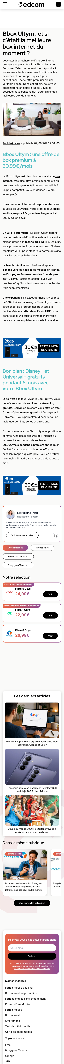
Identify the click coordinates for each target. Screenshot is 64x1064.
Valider (32, 956)
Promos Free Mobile (17, 1004)
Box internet (12, 1015)
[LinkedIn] (55, 535)
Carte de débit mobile (18, 1031)
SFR (7, 1061)
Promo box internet (18, 556)
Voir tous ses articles (22, 535)
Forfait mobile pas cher (19, 987)
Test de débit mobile (17, 1026)
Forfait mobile (13, 1009)
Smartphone (12, 1020)
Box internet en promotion (21, 993)
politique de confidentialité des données (32, 968)
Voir (50, 594)
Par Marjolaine (11, 143)
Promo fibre (42, 547)
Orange (9, 1056)
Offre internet (15, 547)
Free (8, 1044)
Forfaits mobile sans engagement (25, 998)
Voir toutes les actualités (32, 903)
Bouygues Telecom (18, 565)
